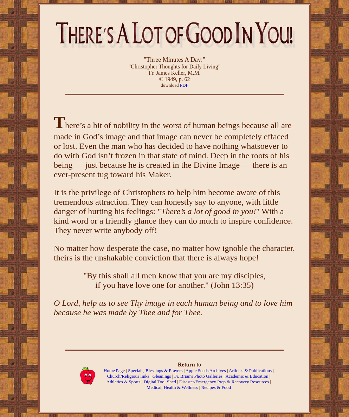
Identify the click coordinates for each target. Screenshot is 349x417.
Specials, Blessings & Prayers (155, 370)
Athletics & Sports (123, 381)
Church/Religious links (128, 376)
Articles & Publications (250, 370)
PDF (184, 85)
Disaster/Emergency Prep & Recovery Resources (224, 381)
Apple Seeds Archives (206, 370)
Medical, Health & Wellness (172, 387)
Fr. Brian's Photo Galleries (198, 376)
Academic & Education (246, 376)
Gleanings (162, 376)
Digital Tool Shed (160, 381)
